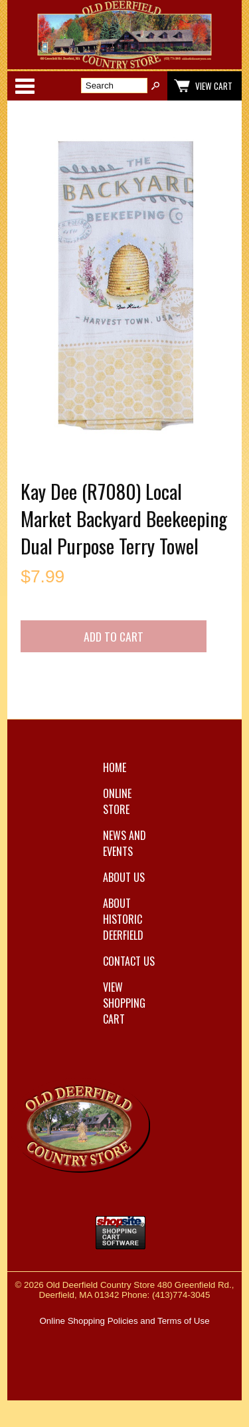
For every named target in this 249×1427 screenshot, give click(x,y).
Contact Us (129, 961)
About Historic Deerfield (123, 919)
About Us (124, 877)
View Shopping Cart (124, 1003)
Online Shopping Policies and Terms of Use (124, 1321)
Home (114, 767)
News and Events (124, 843)
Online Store (117, 801)
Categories (24, 86)
